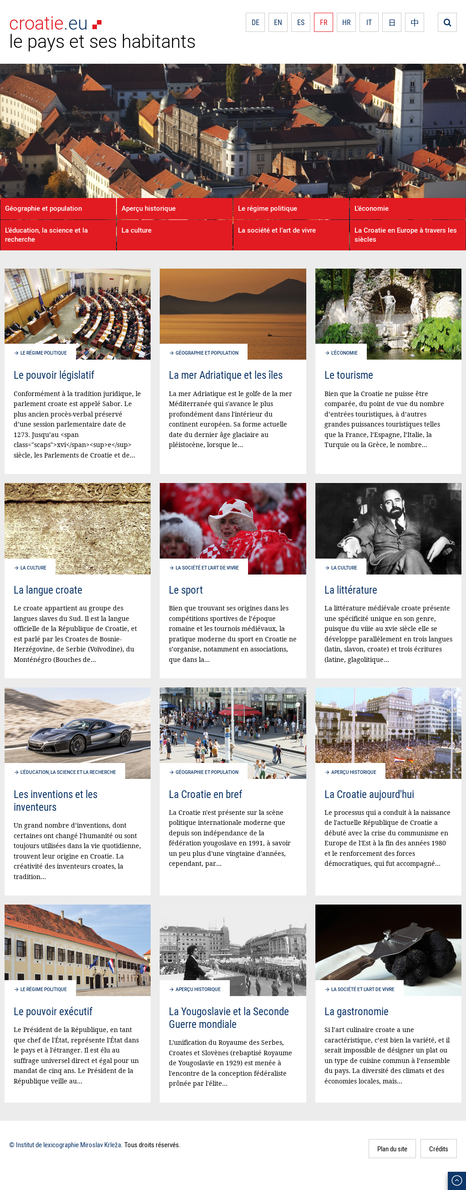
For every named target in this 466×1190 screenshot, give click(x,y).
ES (300, 22)
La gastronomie (356, 1011)
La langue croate (48, 590)
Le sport (186, 590)
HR (346, 22)
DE (255, 22)
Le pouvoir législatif (54, 375)
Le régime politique (267, 208)
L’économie (372, 208)
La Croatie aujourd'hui (369, 794)
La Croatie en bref (205, 794)
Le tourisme (348, 375)
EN (278, 22)
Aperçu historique (149, 208)
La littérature (350, 590)
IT (369, 22)
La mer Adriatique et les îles (226, 375)
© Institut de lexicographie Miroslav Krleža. (66, 1144)
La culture (137, 229)
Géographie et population (43, 208)
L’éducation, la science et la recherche (46, 234)
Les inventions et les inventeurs (55, 800)
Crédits (438, 1148)
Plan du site (392, 1148)
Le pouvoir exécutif (53, 1011)
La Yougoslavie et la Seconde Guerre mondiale (229, 1017)
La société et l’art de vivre (277, 229)
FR (324, 22)
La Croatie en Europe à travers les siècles (406, 234)
